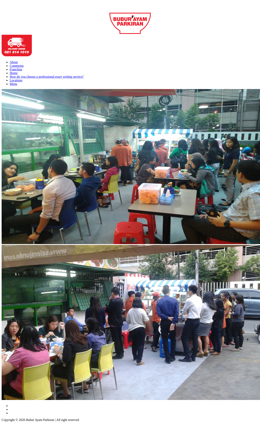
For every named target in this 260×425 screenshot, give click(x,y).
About (14, 62)
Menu (13, 84)
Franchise (16, 69)
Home (14, 73)
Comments (17, 65)
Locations (16, 80)
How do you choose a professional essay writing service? (47, 76)
